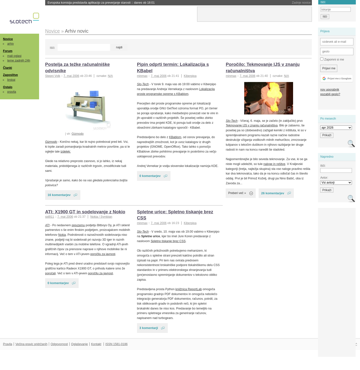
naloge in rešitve (274, 164)
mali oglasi (14, 56)
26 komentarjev (272, 193)
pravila (11, 91)
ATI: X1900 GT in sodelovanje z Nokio (85, 211)
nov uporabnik (329, 89)
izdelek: (66, 151)
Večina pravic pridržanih (31, 344)
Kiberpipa (190, 76)
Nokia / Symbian (101, 216)
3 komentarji (148, 328)
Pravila (7, 344)
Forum (7, 51)
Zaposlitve (10, 75)
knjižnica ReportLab (188, 289)
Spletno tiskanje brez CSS (168, 241)
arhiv (10, 43)
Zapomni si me (332, 59)
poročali (50, 273)
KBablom (175, 137)
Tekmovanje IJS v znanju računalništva (251, 125)
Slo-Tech (143, 84)
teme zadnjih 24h (18, 60)
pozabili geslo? (330, 94)
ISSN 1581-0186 (116, 344)
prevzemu (78, 225)
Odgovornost (59, 344)
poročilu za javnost (102, 254)
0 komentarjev (150, 176)
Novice (8, 39)
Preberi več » (237, 193)
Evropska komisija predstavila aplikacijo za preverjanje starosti (101, 2)
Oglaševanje (79, 344)
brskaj (11, 80)
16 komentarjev (59, 195)
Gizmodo (78, 133)
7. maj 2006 (71, 76)
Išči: (52, 48)
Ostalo (7, 87)
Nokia (62, 234)
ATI (47, 225)
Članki (7, 68)
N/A (110, 76)
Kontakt (96, 344)
